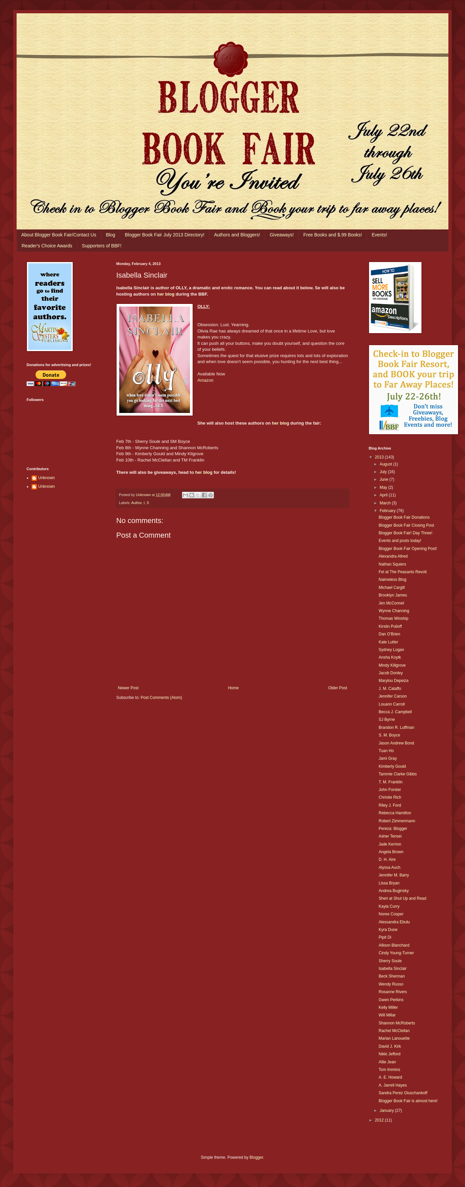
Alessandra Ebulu (394, 922)
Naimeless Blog (392, 579)
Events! (379, 234)
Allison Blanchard (394, 945)
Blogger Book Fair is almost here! (408, 1101)
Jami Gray (388, 758)
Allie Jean (387, 1062)
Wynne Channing (394, 610)
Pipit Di (385, 937)
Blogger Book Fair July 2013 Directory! (165, 234)
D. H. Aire (387, 859)
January (387, 1110)
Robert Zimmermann (397, 821)
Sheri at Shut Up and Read (402, 898)
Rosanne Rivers (393, 991)
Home (233, 688)
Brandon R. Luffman (396, 727)
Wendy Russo (391, 984)
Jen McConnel (391, 603)
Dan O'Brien (389, 634)
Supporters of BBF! (102, 245)
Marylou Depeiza (394, 680)
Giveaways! (282, 234)
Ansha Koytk (390, 657)
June (384, 479)
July (384, 471)
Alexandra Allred (393, 556)
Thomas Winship (393, 618)
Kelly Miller (388, 1007)
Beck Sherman (392, 976)
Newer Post (128, 688)
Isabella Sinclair (393, 968)
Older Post (337, 688)
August (386, 464)
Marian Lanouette (394, 1038)
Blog (110, 234)
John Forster (390, 789)
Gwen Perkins (391, 999)
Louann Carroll (392, 704)
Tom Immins (389, 1069)
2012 (380, 1120)
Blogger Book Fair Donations (404, 517)
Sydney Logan (391, 649)
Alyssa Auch (389, 867)
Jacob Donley (391, 673)
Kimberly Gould (392, 766)
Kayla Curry (389, 906)
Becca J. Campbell (395, 712)
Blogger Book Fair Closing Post (406, 525)
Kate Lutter (388, 642)
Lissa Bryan (389, 883)
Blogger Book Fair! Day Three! (405, 533)
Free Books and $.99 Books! (332, 234)
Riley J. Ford (390, 805)
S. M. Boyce (389, 735)
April (384, 495)
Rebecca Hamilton (395, 813)
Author (136, 503)
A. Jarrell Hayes (393, 1085)
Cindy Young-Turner (396, 953)
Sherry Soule (390, 961)
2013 (380, 457)
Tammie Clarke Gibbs (398, 774)
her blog (165, 294)
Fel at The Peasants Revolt (403, 572)
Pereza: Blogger (393, 828)
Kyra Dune (388, 929)
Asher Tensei (390, 836)
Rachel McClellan (394, 1030)
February (388, 510)
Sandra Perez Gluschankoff (403, 1093)
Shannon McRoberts (397, 1023)
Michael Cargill (392, 587)
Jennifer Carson (393, 696)
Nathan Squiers (392, 564)
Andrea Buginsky (394, 890)
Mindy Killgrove (392, 665)
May (384, 487)
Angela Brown (391, 852)
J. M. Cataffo (390, 688)
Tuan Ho (386, 750)
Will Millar (387, 1015)
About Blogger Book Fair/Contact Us (58, 234)
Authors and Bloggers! (237, 234)
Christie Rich (390, 797)
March (386, 503)
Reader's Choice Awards (47, 245)
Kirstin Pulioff (390, 626)
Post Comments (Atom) (161, 697)
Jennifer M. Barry (394, 875)
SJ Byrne (387, 719)
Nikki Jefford (390, 1054)
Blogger (256, 1157)
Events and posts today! (400, 540)
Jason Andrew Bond (396, 743)
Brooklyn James (393, 595)
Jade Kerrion (390, 844)
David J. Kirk (390, 1046)
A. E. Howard (390, 1077)
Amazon (205, 380)
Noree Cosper (391, 914)
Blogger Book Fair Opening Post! (408, 548)
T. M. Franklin (391, 782)
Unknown (46, 477)
